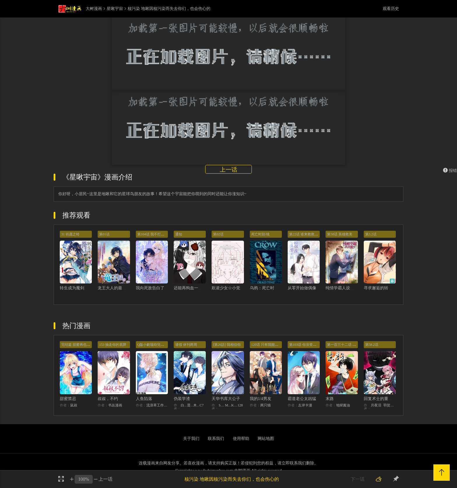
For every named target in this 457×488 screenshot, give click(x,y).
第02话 (218, 234)
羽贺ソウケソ (389, 405)
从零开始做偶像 (302, 288)
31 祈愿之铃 (70, 234)
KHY (234, 405)
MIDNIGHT (228, 405)
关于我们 (191, 438)
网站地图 (266, 438)
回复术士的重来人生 (382, 399)
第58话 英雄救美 (339, 234)
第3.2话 (371, 234)
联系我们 (216, 438)
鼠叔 (73, 405)
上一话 (228, 169)
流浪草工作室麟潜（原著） (157, 405)
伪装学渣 (182, 399)
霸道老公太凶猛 (302, 399)
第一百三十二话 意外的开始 (348, 345)
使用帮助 (241, 438)
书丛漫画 (115, 405)
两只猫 (265, 405)
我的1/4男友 (260, 399)
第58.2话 (371, 345)
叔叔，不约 (108, 399)
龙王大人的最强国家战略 (120, 288)
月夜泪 (376, 405)
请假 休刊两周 (186, 345)
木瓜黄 (196, 405)
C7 (202, 405)
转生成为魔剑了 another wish (85, 288)
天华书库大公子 (226, 399)
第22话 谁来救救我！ (305, 234)
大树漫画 (94, 9)
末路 (330, 399)
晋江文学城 (190, 405)
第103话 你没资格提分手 (308, 345)
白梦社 (184, 405)
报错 (450, 170)
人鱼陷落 (144, 399)
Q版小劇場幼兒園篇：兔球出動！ (163, 345)
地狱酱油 (343, 405)
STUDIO (222, 405)
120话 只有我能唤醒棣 (268, 345)
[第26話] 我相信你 (227, 345)
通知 (178, 234)
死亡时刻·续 (260, 234)
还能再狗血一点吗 (190, 288)
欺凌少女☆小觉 (226, 288)
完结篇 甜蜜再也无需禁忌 (81, 345)
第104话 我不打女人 (152, 234)
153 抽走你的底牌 (112, 345)
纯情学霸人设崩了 (342, 288)
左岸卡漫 (305, 405)
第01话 (104, 234)
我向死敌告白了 (150, 288)
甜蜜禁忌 (68, 399)
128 (240, 405)
